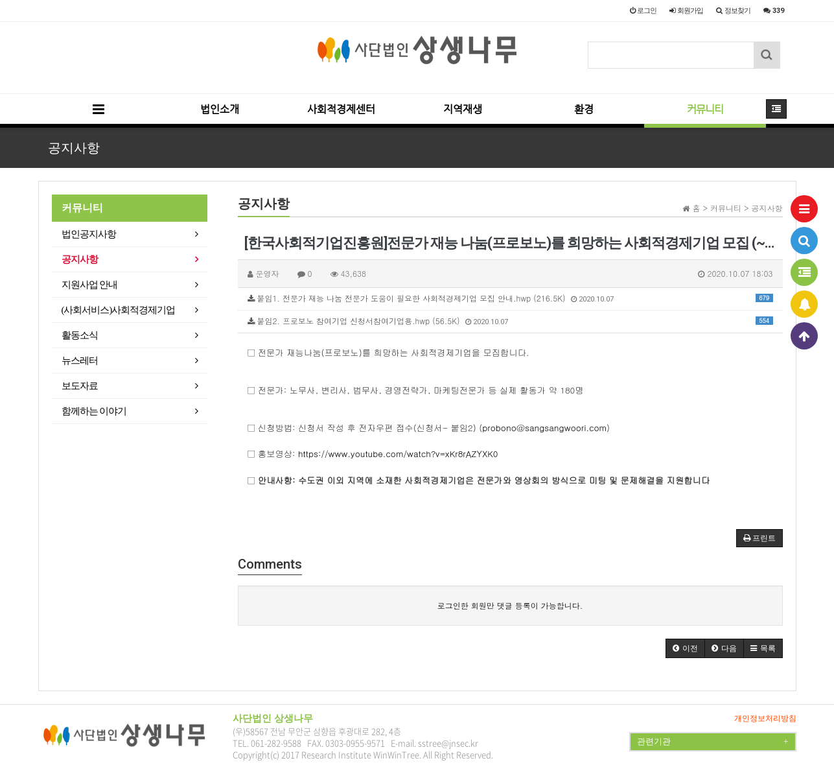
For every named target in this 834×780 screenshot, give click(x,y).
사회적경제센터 (341, 109)
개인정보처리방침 (765, 718)
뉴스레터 (80, 360)
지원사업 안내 (90, 284)
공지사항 (80, 259)
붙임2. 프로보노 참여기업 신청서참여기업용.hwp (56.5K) (510, 320)
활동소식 (80, 335)
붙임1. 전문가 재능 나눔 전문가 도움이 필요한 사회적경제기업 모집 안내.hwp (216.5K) (510, 297)
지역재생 (462, 109)
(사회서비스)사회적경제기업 (119, 310)
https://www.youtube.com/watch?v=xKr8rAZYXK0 (398, 453)
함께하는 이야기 (94, 411)
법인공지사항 (89, 234)
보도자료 (80, 386)
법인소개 (219, 109)
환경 (584, 109)
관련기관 (712, 742)
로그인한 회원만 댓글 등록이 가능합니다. (510, 605)
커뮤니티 (705, 109)
